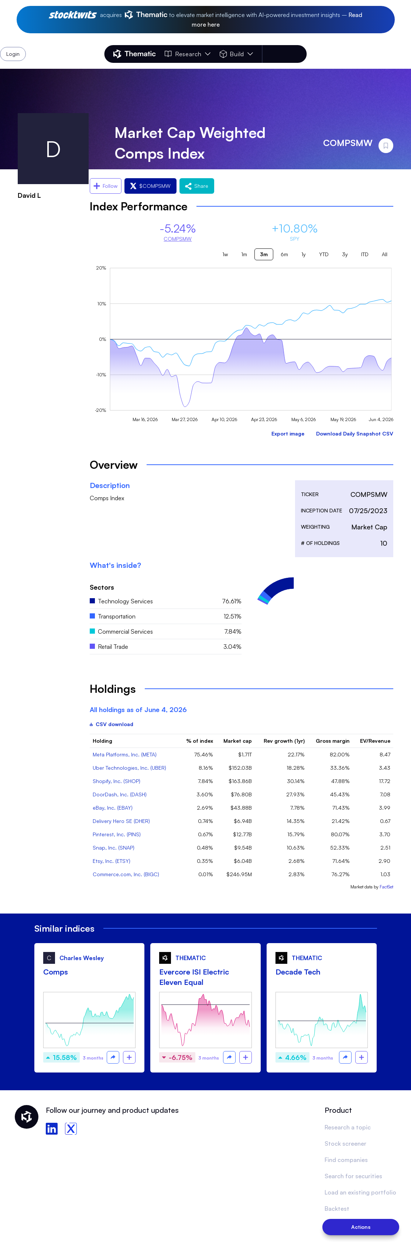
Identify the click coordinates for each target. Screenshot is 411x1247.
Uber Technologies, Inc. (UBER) (129, 768)
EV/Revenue (375, 741)
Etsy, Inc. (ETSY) (111, 861)
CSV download (111, 724)
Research (187, 54)
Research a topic (348, 1127)
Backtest (337, 1208)
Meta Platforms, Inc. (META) (125, 754)
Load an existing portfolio (360, 1192)
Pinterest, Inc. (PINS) (117, 834)
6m (284, 254)
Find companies (346, 1159)
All (384, 254)
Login (287, 54)
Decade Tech (298, 971)
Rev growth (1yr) (284, 741)
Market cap (237, 741)
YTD (324, 254)
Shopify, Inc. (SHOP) (116, 781)
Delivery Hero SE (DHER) (121, 821)
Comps (55, 971)
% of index (199, 741)
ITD (365, 254)
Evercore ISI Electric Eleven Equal (194, 977)
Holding (102, 741)
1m (244, 254)
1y (303, 254)
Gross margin (333, 741)
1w (225, 254)
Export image (287, 433)
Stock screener (345, 1143)
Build (236, 54)
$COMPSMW (150, 186)
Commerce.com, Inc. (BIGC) (126, 874)
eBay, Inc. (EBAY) (113, 807)
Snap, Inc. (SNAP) (113, 847)
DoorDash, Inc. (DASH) (120, 794)
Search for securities (353, 1176)
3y (345, 254)
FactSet (386, 886)
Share (196, 186)
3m (264, 254)
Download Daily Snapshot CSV (354, 433)
